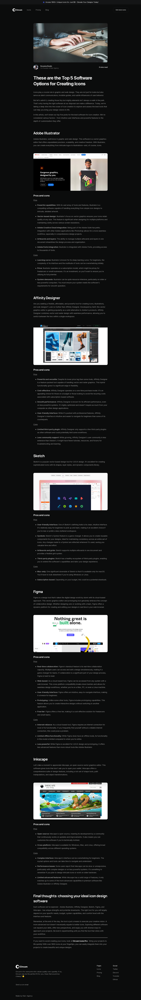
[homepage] (17, 9)
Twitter (115, 969)
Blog (47, 10)
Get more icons (121, 10)
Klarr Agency (28, 996)
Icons (29, 10)
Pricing (38, 10)
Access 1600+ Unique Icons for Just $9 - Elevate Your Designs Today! (72, 2)
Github (115, 979)
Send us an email (22, 985)
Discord (115, 973)
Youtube (116, 976)
